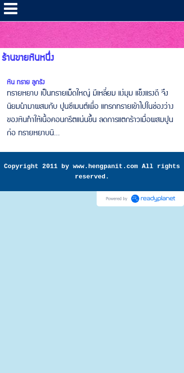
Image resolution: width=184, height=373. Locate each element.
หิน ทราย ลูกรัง (26, 82)
